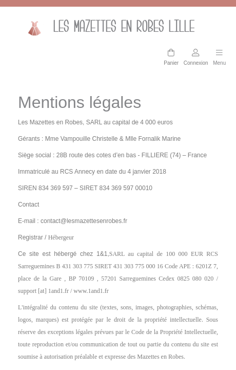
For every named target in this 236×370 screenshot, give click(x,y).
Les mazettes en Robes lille (107, 27)
